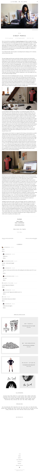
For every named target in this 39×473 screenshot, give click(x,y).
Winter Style (22, 409)
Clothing (7, 409)
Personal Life (13, 398)
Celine (15, 409)
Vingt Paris (25, 44)
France (15, 397)
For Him (12, 397)
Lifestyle (34, 397)
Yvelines (32, 399)
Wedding (29, 399)
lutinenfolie (7, 247)
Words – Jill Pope (19, 221)
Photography (17, 398)
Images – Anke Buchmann (19, 222)
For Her (9, 397)
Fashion (14, 229)
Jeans (37, 408)
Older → (31, 238)
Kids (31, 397)
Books (11, 395)
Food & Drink (5, 397)
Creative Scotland (21, 395)
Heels (15, 408)
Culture (25, 395)
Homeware (22, 397)
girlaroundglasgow (9, 276)
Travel (21, 399)
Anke (34, 45)
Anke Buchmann (35, 29)
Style (19, 33)
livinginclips (8, 254)
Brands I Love (15, 395)
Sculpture (29, 398)
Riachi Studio (22, 398)
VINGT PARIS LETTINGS (19, 224)
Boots (12, 408)
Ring (24, 408)
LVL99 (22, 470)
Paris (21, 229)
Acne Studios (32, 408)
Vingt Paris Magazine (20, 41)
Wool (28, 408)
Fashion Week (33, 395)
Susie (17, 44)
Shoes (12, 399)
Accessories (5, 395)
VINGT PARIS (19, 36)
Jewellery (28, 397)
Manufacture (6, 398)
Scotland (26, 398)
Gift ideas (18, 397)
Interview (17, 229)
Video (23, 399)
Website (26, 399)
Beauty (9, 395)
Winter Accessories (27, 409)
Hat (34, 408)
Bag (26, 408)
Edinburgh (9, 408)
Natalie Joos (9, 196)
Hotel (26, 397)
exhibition (29, 395)
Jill (15, 45)
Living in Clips (19, 1)
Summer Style (11, 409)
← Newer (7, 238)
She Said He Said (7, 399)
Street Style (15, 399)
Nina (27, 46)
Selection (33, 398)
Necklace (32, 409)
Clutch (18, 409)
